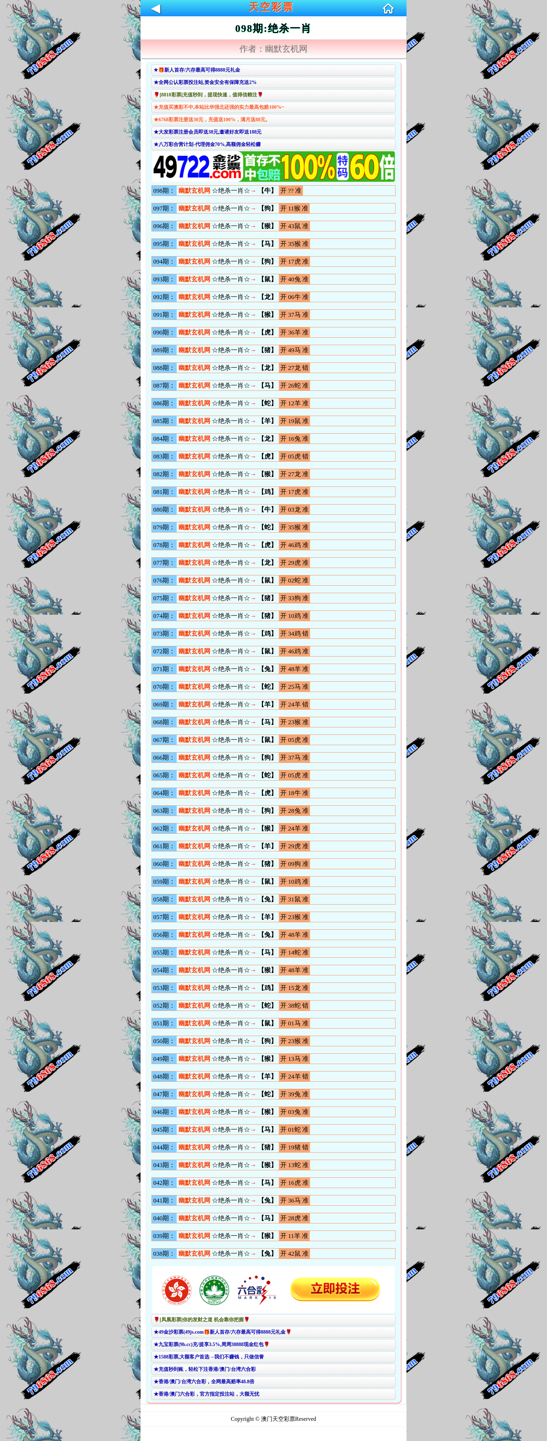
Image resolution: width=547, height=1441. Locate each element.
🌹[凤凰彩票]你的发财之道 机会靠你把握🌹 (202, 1319)
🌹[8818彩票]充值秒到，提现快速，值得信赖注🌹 (208, 94)
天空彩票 (271, 6)
